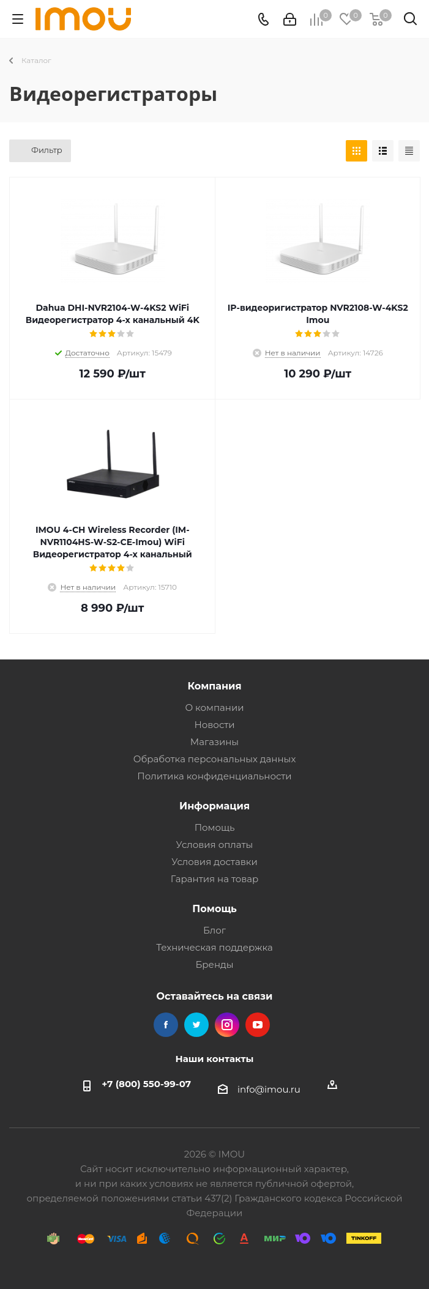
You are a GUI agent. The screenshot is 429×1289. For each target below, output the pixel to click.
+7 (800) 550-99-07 (146, 1084)
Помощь (215, 827)
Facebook (166, 1024)
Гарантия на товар (215, 879)
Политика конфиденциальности (214, 776)
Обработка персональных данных (214, 759)
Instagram (227, 1024)
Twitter (196, 1024)
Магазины (214, 742)
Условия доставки (214, 861)
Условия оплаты (214, 844)
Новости (214, 724)
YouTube (257, 1024)
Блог (214, 930)
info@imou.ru (268, 1089)
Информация (214, 806)
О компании (214, 707)
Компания (214, 686)
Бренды (214, 964)
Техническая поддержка (214, 947)
